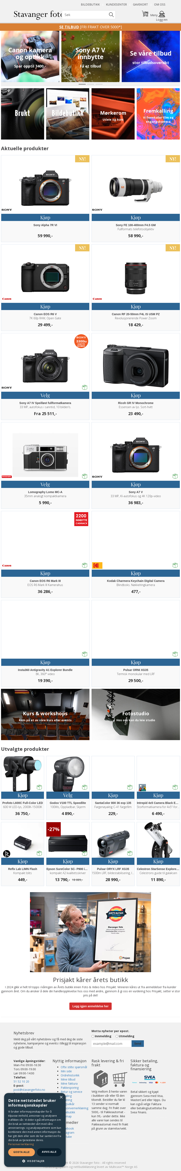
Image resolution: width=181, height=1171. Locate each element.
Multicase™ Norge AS (123, 1167)
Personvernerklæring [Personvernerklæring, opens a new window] (21, 1144)
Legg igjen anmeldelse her (90, 1006)
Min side (66, 1071)
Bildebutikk (90, 4)
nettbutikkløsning (84, 1167)
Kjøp (45, 217)
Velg (45, 395)
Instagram (67, 1132)
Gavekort (140, 4)
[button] (35, 1161)
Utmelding (126, 1036)
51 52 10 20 (21, 1081)
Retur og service (71, 1092)
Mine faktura (69, 1083)
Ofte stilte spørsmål (74, 1067)
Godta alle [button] (21, 1152)
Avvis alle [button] (49, 1152)
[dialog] (35, 1130)
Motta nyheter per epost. (110, 1031)
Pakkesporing (70, 1088)
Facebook (67, 1128)
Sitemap (66, 1116)
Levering (66, 1100)
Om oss (159, 4)
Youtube (66, 1137)
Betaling (66, 1096)
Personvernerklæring (74, 1108)
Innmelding (103, 1036)
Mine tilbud (68, 1079)
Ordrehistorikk (70, 1075)
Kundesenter (116, 4)
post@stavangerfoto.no (29, 1090)
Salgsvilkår (67, 1104)
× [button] (61, 1097)
